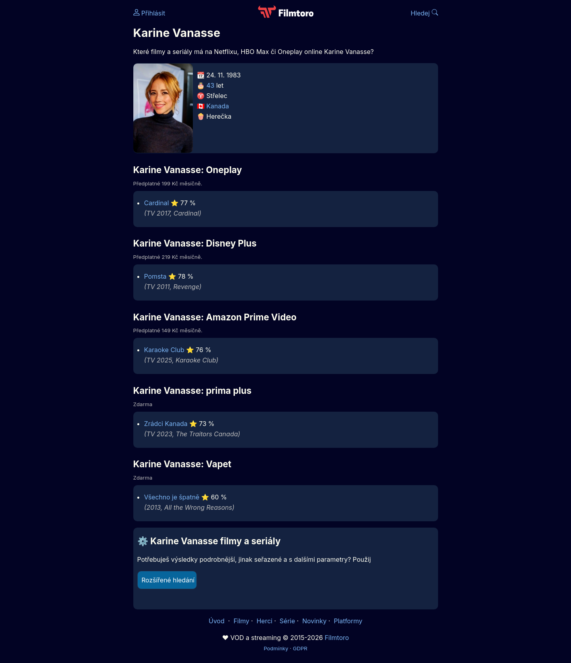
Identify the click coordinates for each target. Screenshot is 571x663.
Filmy (241, 621)
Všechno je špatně (171, 497)
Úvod (217, 621)
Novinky (314, 621)
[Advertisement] (75, 122)
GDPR (300, 648)
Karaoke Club (164, 350)
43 (210, 85)
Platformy (348, 621)
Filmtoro (337, 638)
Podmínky (275, 648)
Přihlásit (149, 13)
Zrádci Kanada (165, 424)
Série (287, 621)
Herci (264, 621)
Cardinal (156, 203)
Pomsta (155, 276)
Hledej (424, 13)
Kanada (217, 106)
